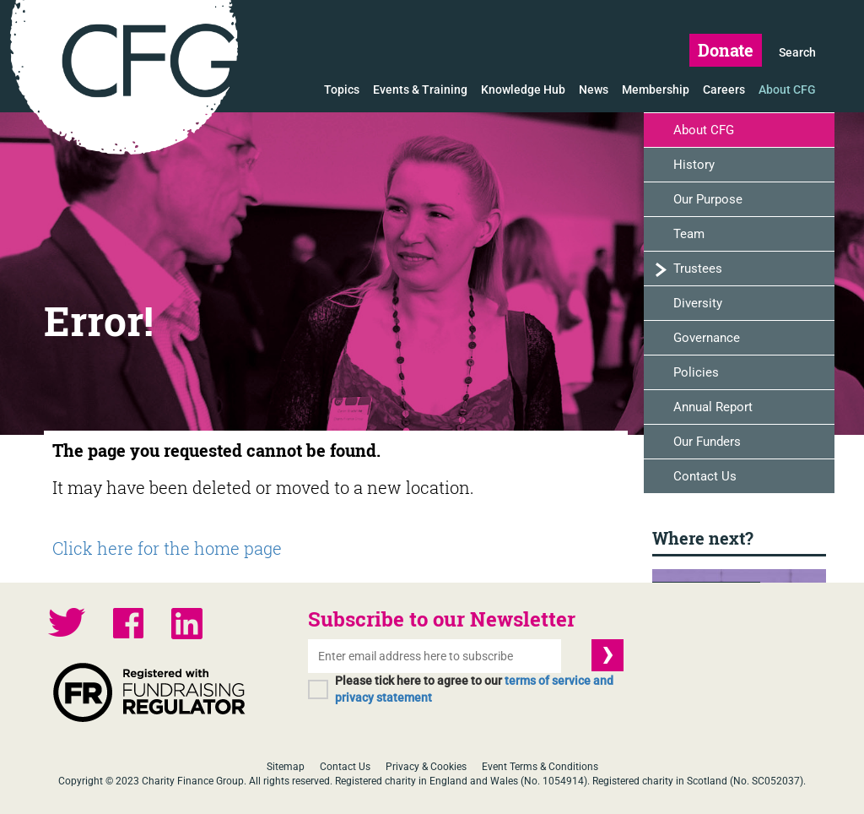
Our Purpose (707, 199)
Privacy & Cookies (426, 767)
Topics (341, 89)
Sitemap (286, 767)
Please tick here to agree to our (474, 689)
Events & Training (420, 89)
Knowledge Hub (523, 89)
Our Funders (707, 441)
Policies (696, 372)
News (593, 89)
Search (797, 52)
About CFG (787, 89)
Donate (725, 50)
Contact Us (705, 476)
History (694, 164)
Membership (655, 89)
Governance (706, 337)
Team (689, 233)
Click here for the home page (167, 548)
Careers (724, 89)
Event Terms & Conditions (540, 767)
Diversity (697, 303)
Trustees (697, 268)
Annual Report (713, 407)
